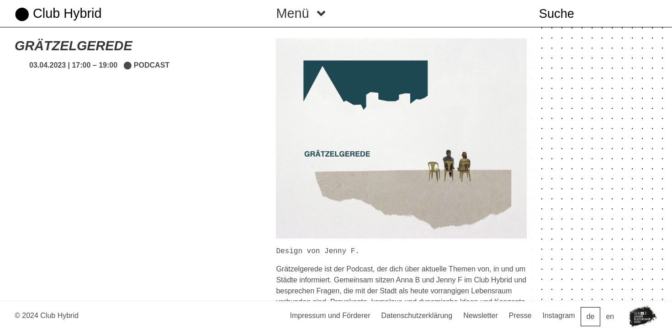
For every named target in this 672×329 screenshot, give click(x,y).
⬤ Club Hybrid (58, 13)
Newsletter (480, 315)
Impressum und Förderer (330, 315)
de (591, 316)
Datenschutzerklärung (417, 315)
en (610, 316)
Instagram (559, 315)
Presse (520, 315)
